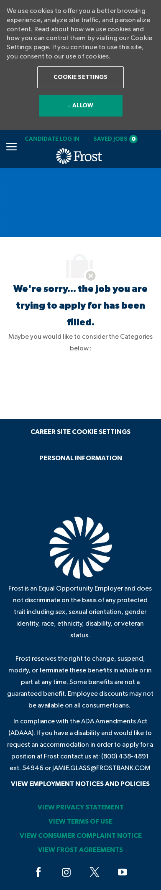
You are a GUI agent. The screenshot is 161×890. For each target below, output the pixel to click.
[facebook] (38, 872)
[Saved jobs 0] (115, 139)
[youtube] (122, 872)
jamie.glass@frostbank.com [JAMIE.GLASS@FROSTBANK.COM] (101, 768)
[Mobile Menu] (11, 146)
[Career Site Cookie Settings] (80, 432)
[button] (80, 77)
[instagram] (66, 872)
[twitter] (94, 872)
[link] (52, 139)
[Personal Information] (80, 458)
